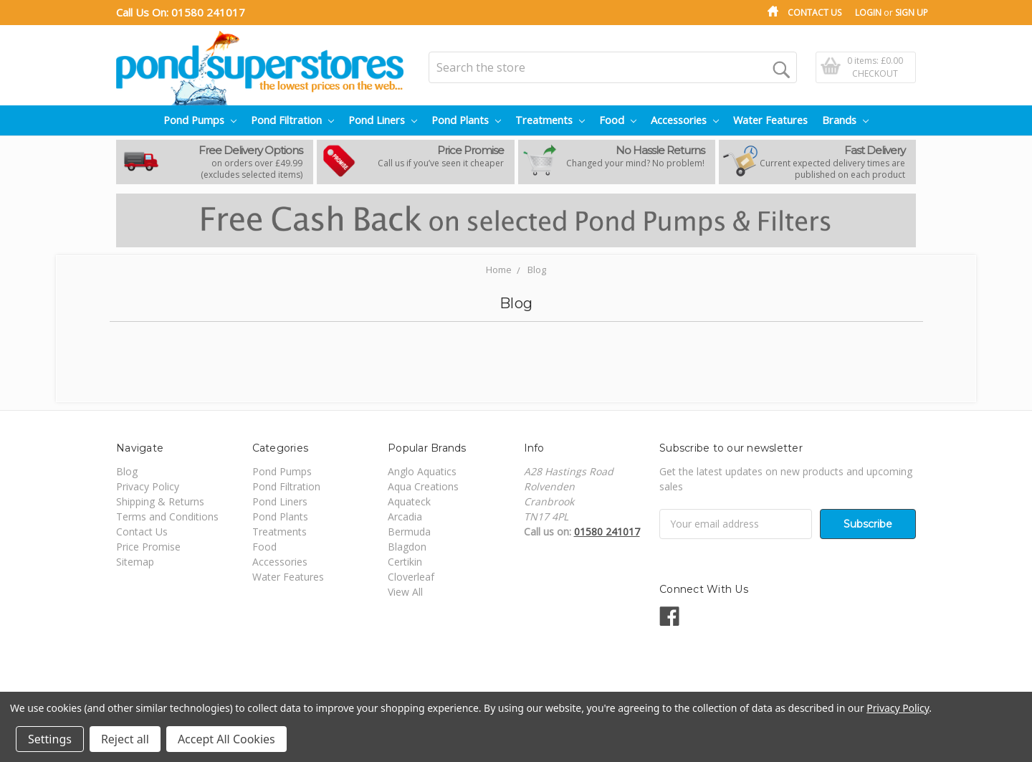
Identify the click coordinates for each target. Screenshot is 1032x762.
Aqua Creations (423, 486)
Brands (845, 120)
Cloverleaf (411, 577)
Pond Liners (382, 120)
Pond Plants (466, 120)
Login (868, 12)
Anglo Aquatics (422, 471)
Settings (50, 739)
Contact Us (814, 12)
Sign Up (911, 12)
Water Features (770, 120)
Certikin (405, 561)
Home (499, 269)
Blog (536, 269)
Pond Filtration (292, 120)
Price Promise (148, 546)
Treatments (550, 120)
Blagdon (407, 546)
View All (405, 592)
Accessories (685, 120)
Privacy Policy (147, 486)
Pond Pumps (199, 120)
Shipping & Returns (160, 501)
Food (617, 120)
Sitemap (135, 561)
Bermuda (409, 531)
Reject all (125, 739)
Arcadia (405, 516)
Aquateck (409, 501)
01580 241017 (208, 12)
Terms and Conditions (167, 516)
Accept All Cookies (226, 739)
